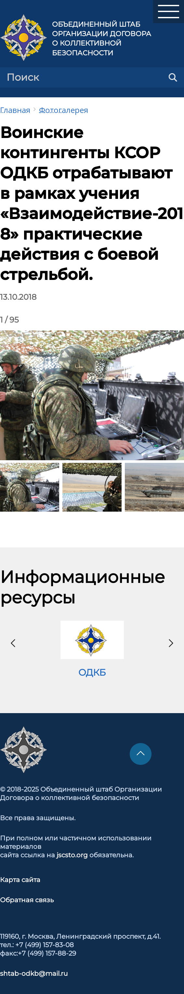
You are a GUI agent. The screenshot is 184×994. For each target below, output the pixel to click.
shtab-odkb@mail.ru (34, 973)
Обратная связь (27, 900)
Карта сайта (20, 880)
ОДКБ (92, 672)
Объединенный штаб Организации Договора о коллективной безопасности (101, 38)
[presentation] (13, 643)
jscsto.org (72, 855)
